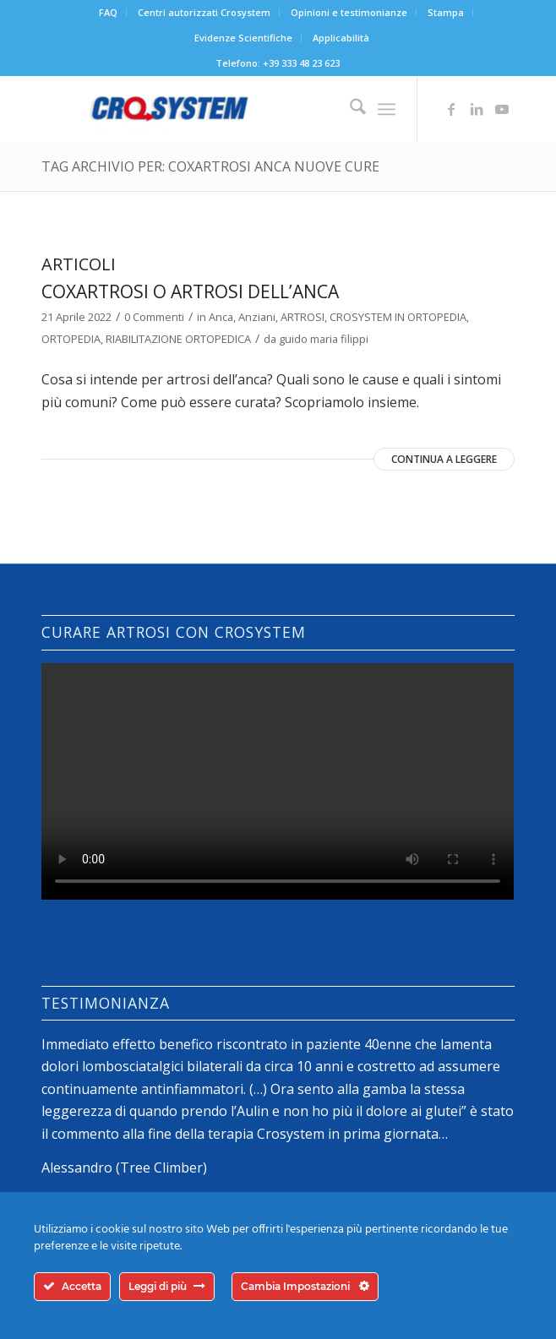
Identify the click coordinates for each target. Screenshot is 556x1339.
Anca (221, 316)
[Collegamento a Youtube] (502, 109)
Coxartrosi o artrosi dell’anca (190, 291)
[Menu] (386, 109)
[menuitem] (108, 12)
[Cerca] (349, 109)
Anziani (256, 316)
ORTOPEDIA (71, 338)
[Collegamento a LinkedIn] (476, 109)
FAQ (108, 12)
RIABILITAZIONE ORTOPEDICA (178, 338)
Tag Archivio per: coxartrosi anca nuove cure (210, 166)
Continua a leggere (444, 459)
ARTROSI (302, 316)
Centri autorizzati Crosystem (204, 12)
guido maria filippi (323, 338)
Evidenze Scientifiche (243, 37)
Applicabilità (341, 37)
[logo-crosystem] (230, 109)
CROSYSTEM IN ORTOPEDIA (398, 316)
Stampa (446, 12)
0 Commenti (154, 316)
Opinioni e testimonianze (349, 12)
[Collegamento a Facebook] (451, 109)
